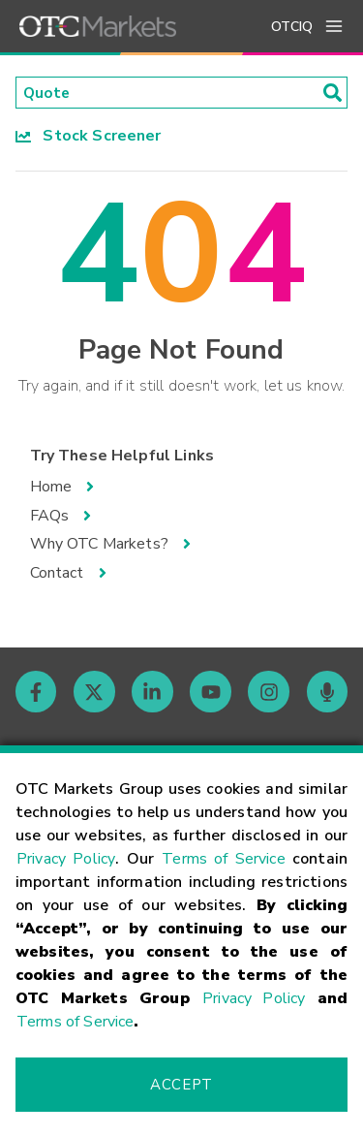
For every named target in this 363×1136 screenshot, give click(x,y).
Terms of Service (224, 858)
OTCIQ (292, 26)
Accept (181, 1084)
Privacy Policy (65, 858)
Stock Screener (88, 136)
